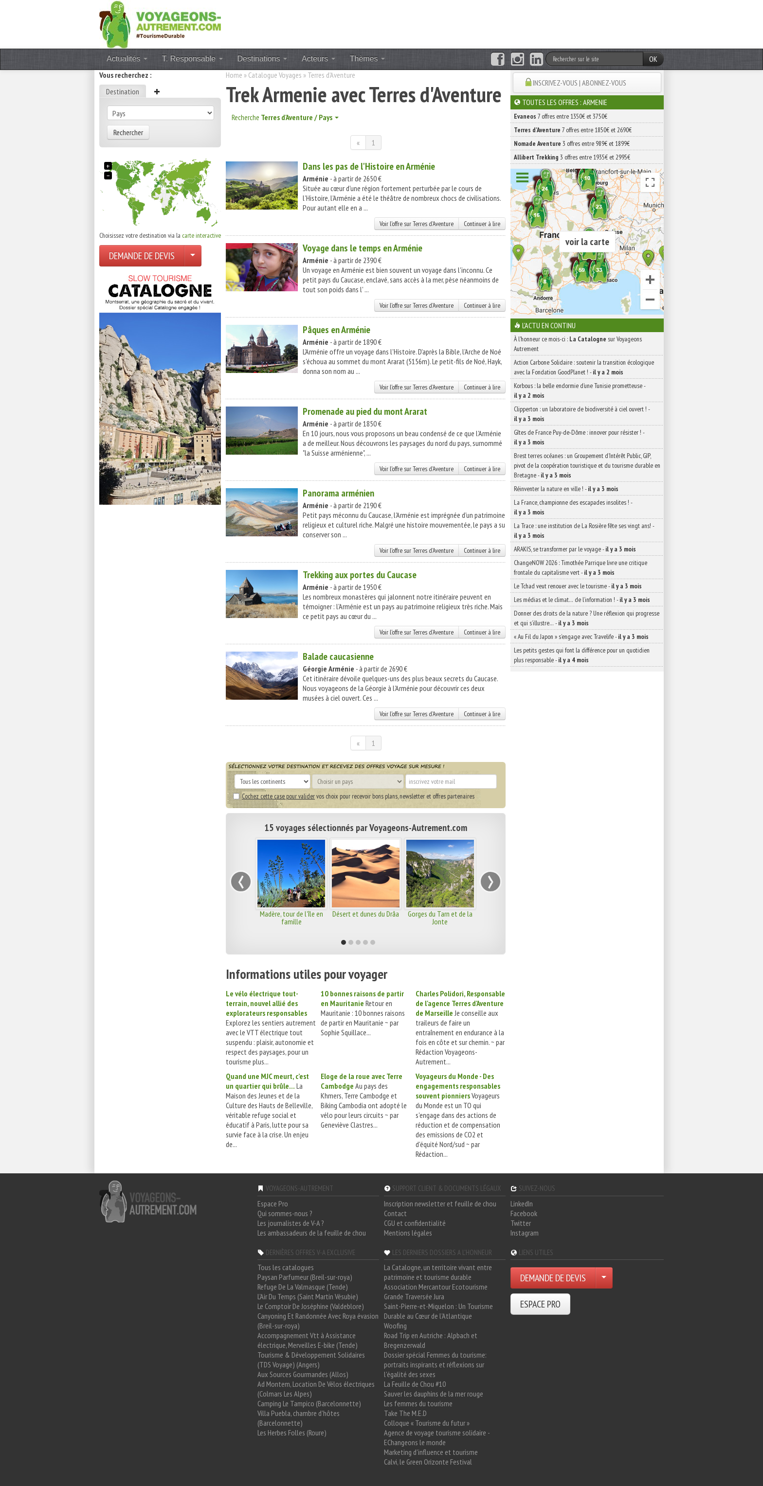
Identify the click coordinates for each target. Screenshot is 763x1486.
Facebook (523, 1213)
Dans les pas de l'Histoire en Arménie (369, 166)
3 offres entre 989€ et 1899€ (572, 143)
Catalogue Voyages (275, 75)
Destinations (262, 58)
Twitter (520, 1223)
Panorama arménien (338, 493)
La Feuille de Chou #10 (415, 1384)
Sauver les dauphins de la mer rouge (433, 1393)
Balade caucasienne (338, 656)
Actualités (127, 58)
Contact (395, 1213)
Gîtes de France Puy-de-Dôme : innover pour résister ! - (579, 437)
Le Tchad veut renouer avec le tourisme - (578, 586)
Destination (122, 91)
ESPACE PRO (540, 1304)
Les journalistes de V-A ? (290, 1223)
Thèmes (367, 58)
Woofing (395, 1325)
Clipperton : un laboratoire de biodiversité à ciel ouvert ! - (582, 414)
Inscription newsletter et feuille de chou (440, 1203)
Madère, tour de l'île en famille (291, 917)
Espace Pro (272, 1203)
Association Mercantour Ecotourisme (436, 1286)
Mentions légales (408, 1233)
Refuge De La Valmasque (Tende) (302, 1286)
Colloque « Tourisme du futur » (427, 1423)
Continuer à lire (482, 223)
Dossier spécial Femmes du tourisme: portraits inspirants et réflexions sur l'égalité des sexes (435, 1364)
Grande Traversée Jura (414, 1296)
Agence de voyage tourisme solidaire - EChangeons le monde (437, 1437)
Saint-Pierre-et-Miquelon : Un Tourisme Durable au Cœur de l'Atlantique (438, 1311)
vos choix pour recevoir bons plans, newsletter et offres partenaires (353, 796)
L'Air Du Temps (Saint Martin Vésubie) (307, 1296)
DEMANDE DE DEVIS (142, 255)
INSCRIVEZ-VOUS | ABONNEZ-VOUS (579, 83)
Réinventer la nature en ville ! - (566, 488)
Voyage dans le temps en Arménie (362, 248)
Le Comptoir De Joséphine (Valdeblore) (310, 1306)
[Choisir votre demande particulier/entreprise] (192, 255)
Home (234, 75)
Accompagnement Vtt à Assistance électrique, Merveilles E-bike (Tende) (307, 1340)
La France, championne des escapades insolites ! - (573, 507)
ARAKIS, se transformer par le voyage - (575, 549)
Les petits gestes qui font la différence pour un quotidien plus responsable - (582, 655)
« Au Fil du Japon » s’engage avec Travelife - (581, 636)
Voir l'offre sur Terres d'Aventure (417, 223)
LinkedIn (521, 1203)
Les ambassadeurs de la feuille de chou (311, 1233)
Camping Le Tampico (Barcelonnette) (309, 1403)
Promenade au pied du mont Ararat (365, 411)
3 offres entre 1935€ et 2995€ (572, 157)
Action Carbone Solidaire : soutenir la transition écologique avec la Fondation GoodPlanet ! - (584, 367)
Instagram (524, 1233)
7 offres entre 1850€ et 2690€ (573, 129)
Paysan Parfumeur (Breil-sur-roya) (304, 1277)
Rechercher (128, 132)
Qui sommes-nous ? (284, 1213)
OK (653, 59)
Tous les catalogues (285, 1267)
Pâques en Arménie (336, 329)
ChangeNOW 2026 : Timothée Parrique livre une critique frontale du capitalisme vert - (580, 567)
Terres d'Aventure (331, 75)
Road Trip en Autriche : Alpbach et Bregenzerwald (430, 1340)
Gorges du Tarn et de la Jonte (440, 917)
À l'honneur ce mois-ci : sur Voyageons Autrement (578, 344)
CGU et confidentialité (415, 1223)
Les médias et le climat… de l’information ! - (582, 599)
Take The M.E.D (405, 1413)
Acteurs (318, 58)
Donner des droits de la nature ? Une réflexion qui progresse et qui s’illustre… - (586, 618)
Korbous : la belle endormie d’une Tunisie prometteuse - (579, 390)
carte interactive (201, 235)
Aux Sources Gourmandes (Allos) (302, 1374)
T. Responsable (192, 58)
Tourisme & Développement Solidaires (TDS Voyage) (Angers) (311, 1359)
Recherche (285, 117)
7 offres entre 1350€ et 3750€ (560, 116)
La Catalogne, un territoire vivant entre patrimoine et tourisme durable (438, 1272)
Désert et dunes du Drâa (365, 914)
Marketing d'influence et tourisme (431, 1452)
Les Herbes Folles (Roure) (292, 1432)
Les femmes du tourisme (418, 1403)
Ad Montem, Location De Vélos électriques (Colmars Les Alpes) (316, 1388)
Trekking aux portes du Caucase (360, 574)
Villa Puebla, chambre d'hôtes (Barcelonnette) (298, 1418)
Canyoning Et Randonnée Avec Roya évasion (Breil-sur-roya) (318, 1320)
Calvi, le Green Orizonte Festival (428, 1462)
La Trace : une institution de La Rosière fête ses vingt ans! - (584, 530)
